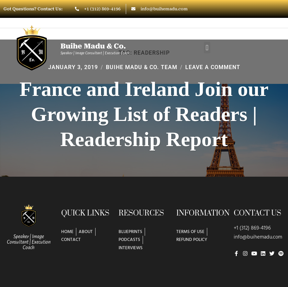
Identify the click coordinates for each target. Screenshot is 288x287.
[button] (207, 47)
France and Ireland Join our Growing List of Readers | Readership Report (144, 115)
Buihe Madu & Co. (93, 46)
